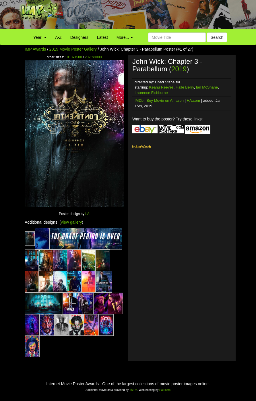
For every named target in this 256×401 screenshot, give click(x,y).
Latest (102, 37)
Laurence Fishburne (151, 93)
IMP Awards (35, 49)
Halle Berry (185, 87)
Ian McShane (207, 87)
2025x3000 (93, 57)
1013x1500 (73, 57)
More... (125, 37)
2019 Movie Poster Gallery (73, 49)
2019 (179, 69)
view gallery (71, 222)
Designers (79, 37)
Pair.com (164, 390)
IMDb (139, 100)
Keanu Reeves (161, 87)
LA (87, 214)
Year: (39, 37)
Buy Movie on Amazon (165, 100)
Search (217, 37)
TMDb (133, 390)
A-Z (58, 37)
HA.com (193, 100)
